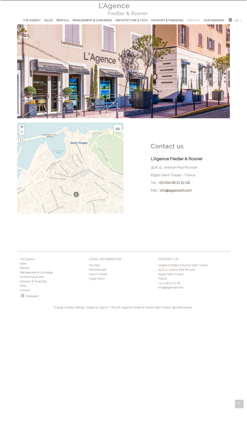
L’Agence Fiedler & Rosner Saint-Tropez (183, 265)
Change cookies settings (69, 307)
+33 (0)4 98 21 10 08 (174, 183)
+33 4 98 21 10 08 (169, 283)
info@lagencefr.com (176, 190)
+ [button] (22, 127)
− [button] (22, 132)
